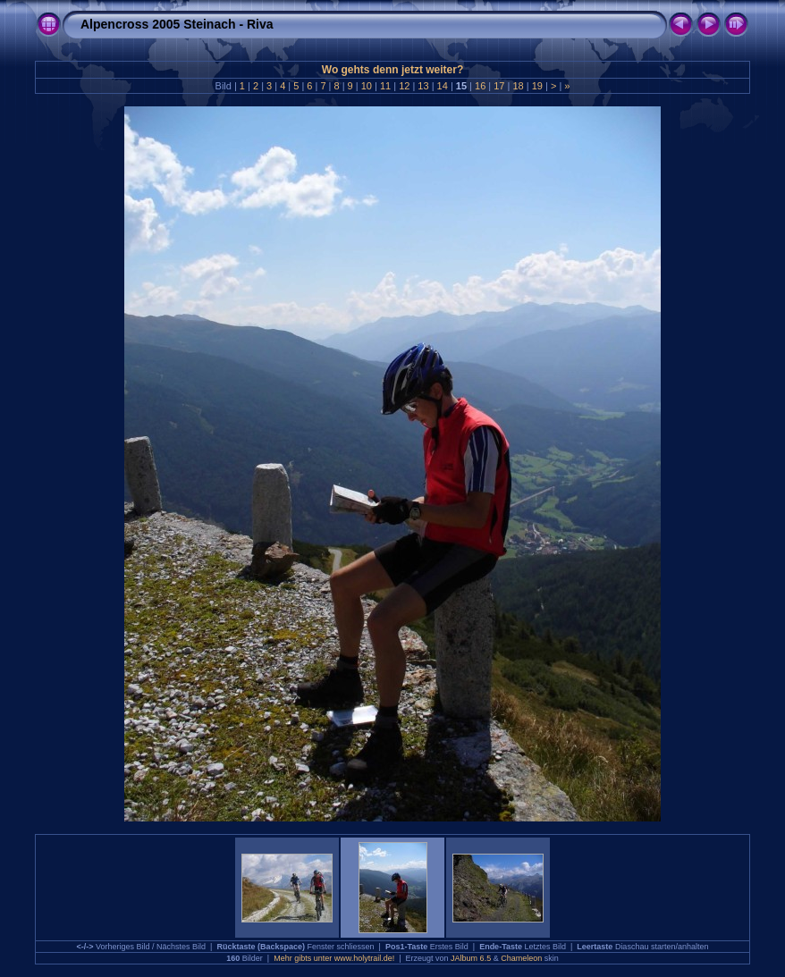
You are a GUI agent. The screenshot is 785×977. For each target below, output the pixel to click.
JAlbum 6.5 (471, 958)
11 (385, 85)
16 (480, 85)
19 (537, 85)
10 (367, 85)
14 (443, 85)
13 (423, 85)
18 (518, 85)
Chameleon (521, 958)
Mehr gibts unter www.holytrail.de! (334, 958)
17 (499, 85)
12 (404, 85)
